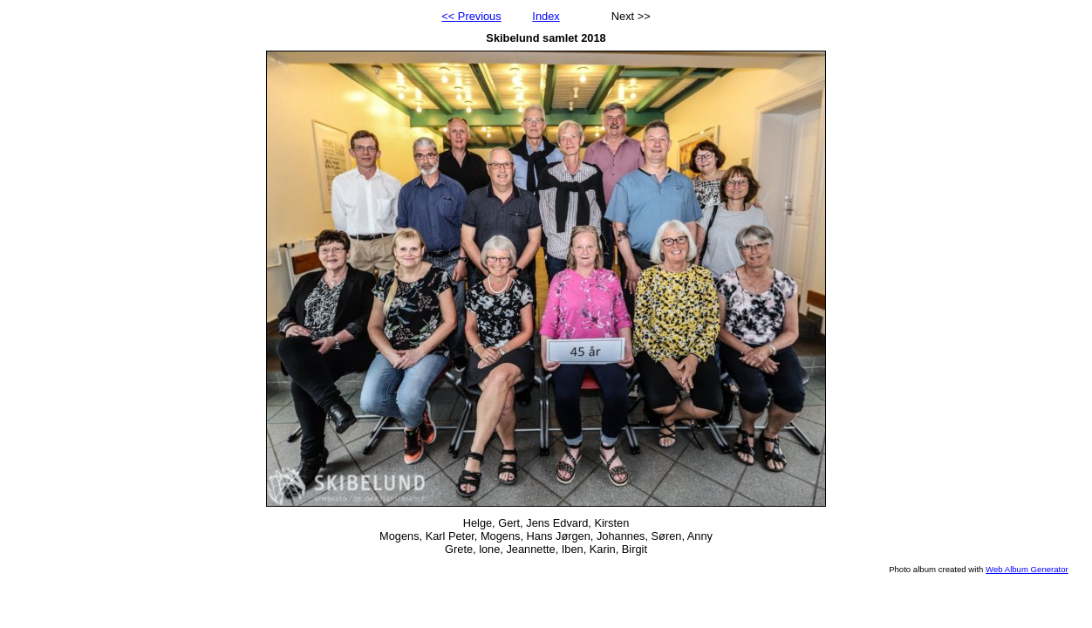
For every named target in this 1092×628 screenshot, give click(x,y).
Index (545, 16)
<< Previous (471, 16)
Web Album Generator (1027, 569)
